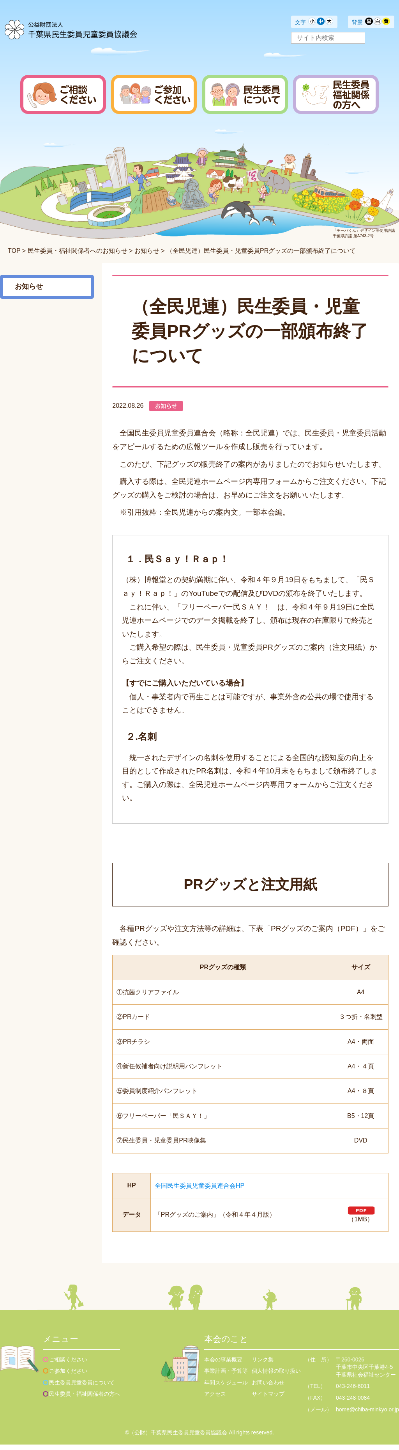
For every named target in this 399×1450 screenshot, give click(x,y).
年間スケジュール (226, 1388)
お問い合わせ (268, 1388)
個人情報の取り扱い (276, 1376)
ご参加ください (68, 1376)
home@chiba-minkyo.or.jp (367, 1415)
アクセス (215, 1400)
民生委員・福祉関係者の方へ (84, 1400)
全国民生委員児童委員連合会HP (199, 1185)
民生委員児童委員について (82, 1388)
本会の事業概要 (223, 1365)
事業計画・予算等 (226, 1376)
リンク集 (263, 1365)
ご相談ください (68, 1365)
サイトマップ (268, 1400)
